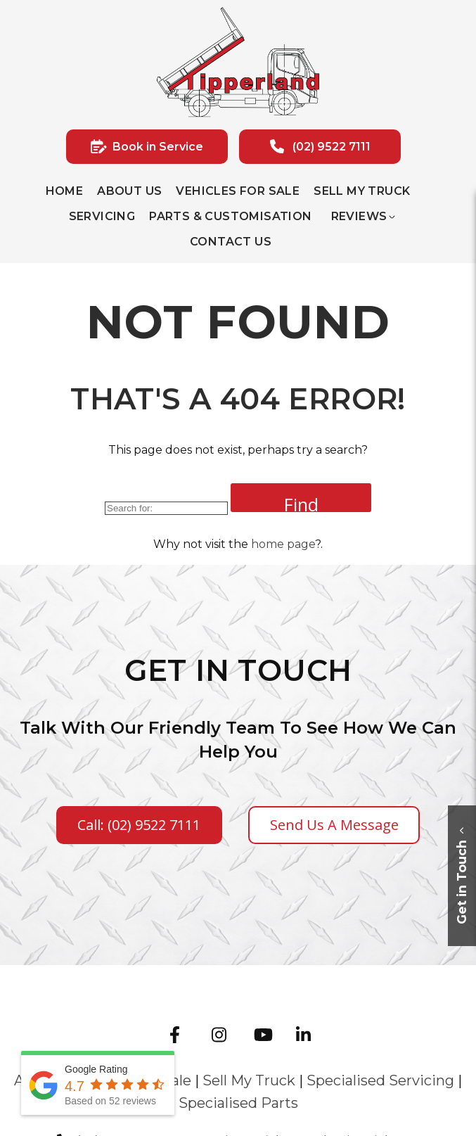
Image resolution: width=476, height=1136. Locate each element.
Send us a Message (334, 824)
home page (283, 544)
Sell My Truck (362, 191)
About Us (129, 191)
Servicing (102, 216)
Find (301, 502)
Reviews (359, 216)
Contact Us (230, 241)
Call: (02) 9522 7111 (138, 824)
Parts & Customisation (230, 216)
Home (65, 191)
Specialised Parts (238, 1102)
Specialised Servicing (380, 1080)
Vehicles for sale (238, 191)
